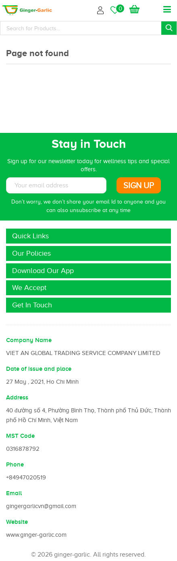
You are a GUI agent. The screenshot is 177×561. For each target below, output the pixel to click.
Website (17, 522)
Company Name (29, 340)
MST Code (20, 436)
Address (17, 397)
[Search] (88, 28)
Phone (15, 464)
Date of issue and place (38, 369)
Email (14, 493)
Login (102, 9)
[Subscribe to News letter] (56, 185)
